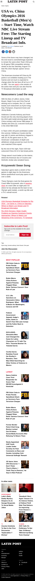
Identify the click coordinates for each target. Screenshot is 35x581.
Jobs (2, 568)
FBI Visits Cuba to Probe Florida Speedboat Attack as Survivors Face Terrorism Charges (13, 267)
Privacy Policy (5, 566)
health (20, 555)
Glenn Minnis (10, 46)
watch (17, 84)
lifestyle (3, 557)
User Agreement (15, 575)
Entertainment (6, 494)
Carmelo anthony (12, 245)
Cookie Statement (5, 577)
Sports (7, 6)
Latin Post (17, 1)
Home (2, 6)
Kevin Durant (20, 245)
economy (4, 555)
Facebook (24, 562)
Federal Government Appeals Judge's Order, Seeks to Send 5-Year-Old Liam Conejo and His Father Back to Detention (17, 319)
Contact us (4, 564)
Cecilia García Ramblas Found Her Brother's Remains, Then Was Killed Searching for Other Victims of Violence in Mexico (16, 358)
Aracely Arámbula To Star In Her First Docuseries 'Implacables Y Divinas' (8, 530)
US (2, 551)
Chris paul (26, 245)
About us (4, 562)
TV (19, 494)
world (20, 553)
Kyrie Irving (4, 245)
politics (21, 551)
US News (21, 524)
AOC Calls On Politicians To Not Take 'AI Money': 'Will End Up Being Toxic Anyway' (26, 530)
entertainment (5, 553)
